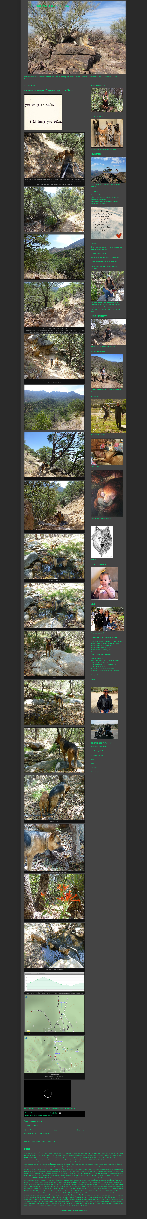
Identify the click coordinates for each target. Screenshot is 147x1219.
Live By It (40, 1182)
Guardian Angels (108, 1171)
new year (41, 1191)
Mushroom (98, 1187)
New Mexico (34, 1191)
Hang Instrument (53, 1173)
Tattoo (120, 1199)
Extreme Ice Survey (42, 1169)
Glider (36, 1171)
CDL (99, 1162)
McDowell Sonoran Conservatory (40, 1184)
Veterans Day (46, 1203)
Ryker (84, 1195)
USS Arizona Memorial (116, 1201)
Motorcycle (61, 1186)
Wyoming (49, 1206)
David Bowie (108, 1164)
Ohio (79, 1191)
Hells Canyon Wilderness (115, 1173)
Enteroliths (119, 1167)
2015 (35, 1153)
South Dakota (45, 1199)
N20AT (56, 1189)
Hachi (31, 1173)
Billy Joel (120, 1156)
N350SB (78, 1189)
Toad (72, 1201)
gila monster (118, 1169)
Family (51, 1169)
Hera (35, 1115)
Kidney (92, 1180)
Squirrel (53, 1199)
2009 (25, 1153)
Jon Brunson (110, 1178)
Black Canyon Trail (45, 1158)
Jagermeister (38, 1178)
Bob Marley (70, 1158)
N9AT (100, 1189)
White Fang (100, 1203)
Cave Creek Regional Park (90, 1162)
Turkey (86, 1201)
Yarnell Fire (56, 1206)
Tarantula (115, 1199)
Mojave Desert (114, 1184)
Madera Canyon (47, 1115)
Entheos (26, 1169)
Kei (80, 1180)
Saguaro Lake (105, 1195)
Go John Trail (42, 1171)
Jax (51, 1178)
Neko (121, 1189)
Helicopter (102, 1173)
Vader (30, 1203)
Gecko (100, 1169)
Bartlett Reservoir (110, 1156)
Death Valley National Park (39, 1167)
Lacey (105, 1180)
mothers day (52, 1187)
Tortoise (81, 1201)
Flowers (65, 1169)
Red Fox (65, 1195)
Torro (77, 1201)
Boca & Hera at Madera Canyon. (37, 1108)
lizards (46, 1182)
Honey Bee (46, 1176)
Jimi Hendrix (88, 1178)
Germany (111, 1169)
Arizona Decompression (75, 1155)
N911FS (95, 1189)
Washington (55, 1203)
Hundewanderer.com (50, 5)
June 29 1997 (47, 1180)
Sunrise (78, 1199)
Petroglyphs (110, 1191)
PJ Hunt (83, 1193)
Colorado (67, 1164)
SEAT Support (85, 1197)
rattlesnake (58, 1195)
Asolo (84, 1155)
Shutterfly (95, 772)
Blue (57, 1158)
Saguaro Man (113, 1195)
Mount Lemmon (70, 1186)
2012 (29, 1153)
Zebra (86, 1206)
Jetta (73, 1178)
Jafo (30, 1178)
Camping (30, 1162)
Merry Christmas (71, 1184)
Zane (82, 1205)
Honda (36, 1176)
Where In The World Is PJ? (87, 1203)
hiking (39, 1115)
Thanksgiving (46, 1201)
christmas (41, 1164)
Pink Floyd (59, 1193)
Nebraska (116, 1188)
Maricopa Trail (111, 1182)
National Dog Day (107, 1188)
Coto (74, 1164)
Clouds (53, 1164)
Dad (102, 1164)
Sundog (72, 1199)
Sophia (120, 1197)
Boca (31, 1115)
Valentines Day (37, 1203)
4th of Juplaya (49, 1153)
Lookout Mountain (54, 1182)
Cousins (90, 1164)
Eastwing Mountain (105, 1167)
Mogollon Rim (105, 1184)
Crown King (97, 1164)
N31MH (67, 1188)
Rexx (69, 1195)
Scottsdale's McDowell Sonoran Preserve (67, 1197)
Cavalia (72, 1162)
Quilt (37, 1195)
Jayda (54, 1178)
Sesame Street (94, 1197)
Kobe (96, 1180)
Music (104, 1187)
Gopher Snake (51, 1171)
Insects (93, 1176)
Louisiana (63, 1182)
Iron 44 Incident (112, 1176)
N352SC (84, 1189)
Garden (90, 1169)
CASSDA (53, 1162)
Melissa (53, 1184)
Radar (47, 1195)
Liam (26, 1182)
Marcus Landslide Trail (100, 1182)
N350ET (72, 1189)
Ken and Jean (86, 1180)
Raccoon (42, 1195)
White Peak (107, 1203)
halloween (37, 1174)
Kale (53, 1180)
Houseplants (69, 1176)
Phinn (116, 1191)
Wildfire (114, 1203)
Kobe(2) (100, 1180)
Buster (72, 1160)
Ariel (59, 1155)
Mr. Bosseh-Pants (80, 1187)
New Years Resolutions (51, 1191)
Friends (84, 1169)
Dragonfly (84, 1167)
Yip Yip (74, 1206)
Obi (76, 1191)
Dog (68, 1166)
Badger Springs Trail (93, 1155)
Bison (36, 1158)
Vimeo (73, 1108)
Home (55, 1130)
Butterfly (90, 1160)
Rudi (80, 1195)
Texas (39, 1201)
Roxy (76, 1195)
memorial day (61, 1184)
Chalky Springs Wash (107, 1162)
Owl (94, 1191)
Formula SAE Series (75, 1169)
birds (26, 1158)
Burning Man (60, 1160)
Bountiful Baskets (89, 1158)
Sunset (98, 1199)
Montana (27, 1186)
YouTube (94, 768)
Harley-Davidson (87, 1173)
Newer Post (29, 1130)
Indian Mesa (86, 1176)
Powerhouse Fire (107, 1193)
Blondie (53, 1158)
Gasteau (95, 1169)
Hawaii (95, 1173)
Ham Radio (44, 1173)
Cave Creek (78, 1162)
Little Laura (34, 1182)
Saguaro (98, 1195)
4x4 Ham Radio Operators (63, 1153)
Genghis (105, 1169)
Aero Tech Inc (92, 1153)
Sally (34, 1197)
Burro (67, 1160)
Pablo (97, 1191)
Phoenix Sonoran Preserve (46, 1193)
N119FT (41, 1188)
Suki (67, 1199)
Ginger (26, 1171)
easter (96, 1167)
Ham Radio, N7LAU (97, 751)
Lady (108, 1180)
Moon (32, 1186)
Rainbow (51, 1195)
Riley (73, 1195)
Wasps (61, 1203)
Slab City (115, 1197)
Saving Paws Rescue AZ (44, 1197)
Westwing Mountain (70, 1203)
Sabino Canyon (91, 1195)
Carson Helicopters (44, 1162)
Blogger (84, 1210)
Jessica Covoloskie (65, 1178)
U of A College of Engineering (99, 1201)
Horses (62, 1176)
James (46, 1178)
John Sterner (102, 1178)
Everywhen (33, 1169)
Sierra (101, 1197)
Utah (25, 1203)
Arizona (65, 1155)
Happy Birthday (63, 1173)
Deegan (51, 1167)
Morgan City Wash (41, 1186)
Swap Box (108, 1199)
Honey (40, 1176)
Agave (100, 1153)
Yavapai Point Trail (66, 1206)
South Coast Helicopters (32, 1199)
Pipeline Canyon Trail (71, 1193)
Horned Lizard (54, 1176)
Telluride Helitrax (30, 1201)
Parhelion (102, 1191)
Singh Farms (108, 1197)
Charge (116, 1162)
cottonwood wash (82, 1164)
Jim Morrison (80, 1178)
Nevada (26, 1191)
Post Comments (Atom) (42, 1134)
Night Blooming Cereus (68, 1191)
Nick (59, 1191)
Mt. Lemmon (90, 1187)
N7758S (89, 1188)
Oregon (90, 1191)
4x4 (55, 1153)
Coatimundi (60, 1164)
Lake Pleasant (116, 1180)
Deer (63, 1167)
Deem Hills (57, 1167)
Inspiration (101, 1175)
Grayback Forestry (96, 1171)
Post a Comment (32, 1126)
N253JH (61, 1189)
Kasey (58, 1180)
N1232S (45, 1188)
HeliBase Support (97, 755)
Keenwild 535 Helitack (71, 1180)
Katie (61, 1180)
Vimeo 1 (93, 759)
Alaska (34, 1155)
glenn (31, 1171)
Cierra (47, 1164)
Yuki (77, 1205)
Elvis (114, 1167)
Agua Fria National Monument (111, 1153)
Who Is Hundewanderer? (99, 747)
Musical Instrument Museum (114, 1186)
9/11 (73, 1153)
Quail (34, 1195)
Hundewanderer (61, 1108)
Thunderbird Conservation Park (60, 1201)
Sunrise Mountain (88, 1199)
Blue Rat (62, 1158)
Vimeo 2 (93, 763)
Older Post (81, 1130)
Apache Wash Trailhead (49, 1156)
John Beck (95, 1178)
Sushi (102, 1199)
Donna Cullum (75, 1167)
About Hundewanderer (80, 1153)
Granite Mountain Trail (83, 1171)
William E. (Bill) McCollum (39, 1206)
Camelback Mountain (109, 1160)
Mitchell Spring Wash (94, 1184)
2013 (32, 1153)
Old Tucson (84, 1191)
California (99, 1160)
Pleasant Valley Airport (93, 1193)
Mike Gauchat (82, 1184)
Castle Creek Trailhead (63, 1162)
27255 (40, 1153)
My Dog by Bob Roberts (31, 1188)
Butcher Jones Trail (81, 1160)
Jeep (57, 1178)
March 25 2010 (86, 1182)
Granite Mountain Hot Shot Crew (65, 1171)
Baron (101, 1155)
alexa (39, 1156)
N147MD (50, 1189)
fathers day (57, 1169)
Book (80, 1158)
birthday (31, 1158)
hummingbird (78, 1176)
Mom (121, 1184)
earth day (91, 1167)
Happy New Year (74, 1174)
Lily (29, 1182)
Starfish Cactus (61, 1199)
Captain (35, 1162)
